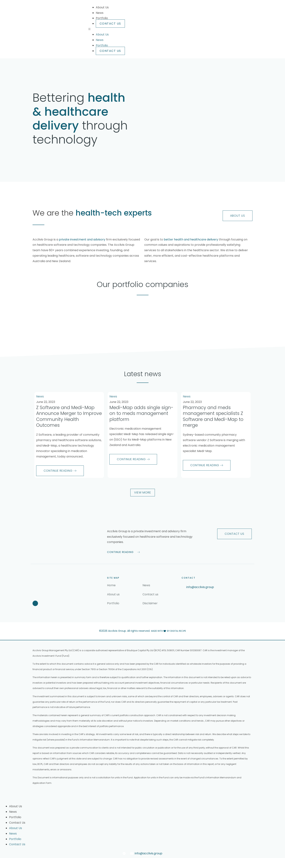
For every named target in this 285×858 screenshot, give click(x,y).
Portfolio (102, 18)
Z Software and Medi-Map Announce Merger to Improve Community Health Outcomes (69, 416)
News (99, 13)
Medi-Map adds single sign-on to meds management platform (141, 413)
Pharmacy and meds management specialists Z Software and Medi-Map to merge (213, 416)
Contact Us (110, 23)
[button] (171, 29)
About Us (102, 7)
